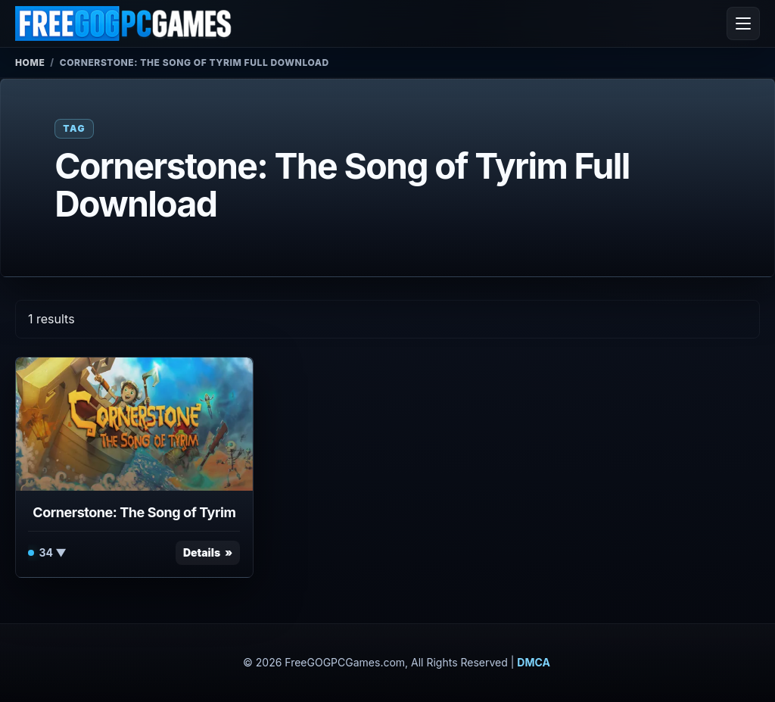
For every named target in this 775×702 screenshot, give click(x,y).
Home (30, 62)
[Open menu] (743, 23)
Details (201, 552)
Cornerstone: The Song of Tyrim (134, 512)
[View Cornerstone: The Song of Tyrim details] (134, 424)
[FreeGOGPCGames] (124, 23)
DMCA (533, 662)
